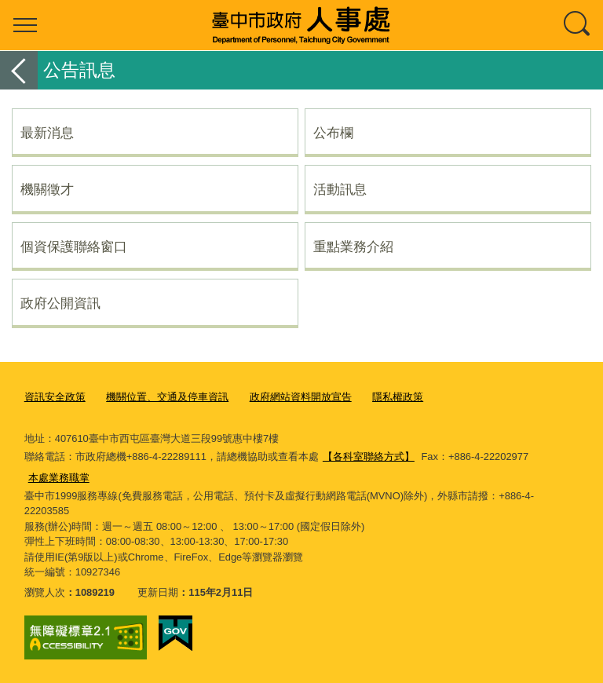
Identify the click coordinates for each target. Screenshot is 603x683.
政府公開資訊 (60, 303)
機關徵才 (47, 189)
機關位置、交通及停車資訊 (167, 397)
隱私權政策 (397, 397)
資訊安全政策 (55, 397)
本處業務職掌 (59, 478)
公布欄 (333, 133)
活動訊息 (340, 189)
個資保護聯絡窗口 (73, 246)
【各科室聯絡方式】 (369, 456)
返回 (19, 70)
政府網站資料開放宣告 (301, 397)
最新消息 (47, 133)
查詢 (578, 25)
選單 (25, 25)
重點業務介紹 (353, 246)
